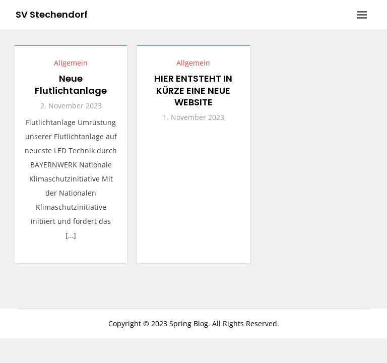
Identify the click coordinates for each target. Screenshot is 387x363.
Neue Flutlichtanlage (71, 84)
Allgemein (71, 63)
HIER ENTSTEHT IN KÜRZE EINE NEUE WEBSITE (193, 90)
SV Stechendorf (52, 14)
